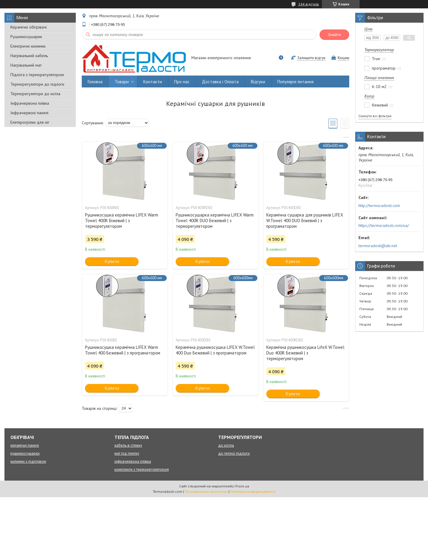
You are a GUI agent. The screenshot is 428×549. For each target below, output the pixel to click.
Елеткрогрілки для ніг (29, 122)
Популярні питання (295, 81)
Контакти (152, 81)
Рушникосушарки (26, 36)
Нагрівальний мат (26, 65)
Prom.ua (242, 486)
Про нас (182, 81)
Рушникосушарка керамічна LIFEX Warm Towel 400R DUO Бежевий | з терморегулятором (215, 220)
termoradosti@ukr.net (377, 245)
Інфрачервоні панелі (29, 112)
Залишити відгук (311, 57)
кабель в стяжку (128, 445)
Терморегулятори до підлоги (37, 84)
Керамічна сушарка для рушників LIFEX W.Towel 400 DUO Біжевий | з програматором (304, 220)
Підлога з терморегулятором (37, 74)
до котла (226, 445)
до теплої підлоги (234, 453)
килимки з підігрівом (28, 461)
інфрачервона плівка (132, 461)
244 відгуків (308, 4)
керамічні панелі (24, 445)
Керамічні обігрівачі (28, 27)
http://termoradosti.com (379, 205)
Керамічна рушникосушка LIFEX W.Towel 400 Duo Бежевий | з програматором (215, 350)
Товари (122, 81)
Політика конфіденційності (253, 491)
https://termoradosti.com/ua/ (383, 225)
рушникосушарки (25, 453)
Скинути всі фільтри (374, 116)
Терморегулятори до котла (35, 93)
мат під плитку (126, 453)
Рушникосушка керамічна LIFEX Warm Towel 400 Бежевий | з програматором (122, 350)
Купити (112, 261)
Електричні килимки (27, 46)
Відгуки (258, 81)
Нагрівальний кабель (29, 55)
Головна (95, 81)
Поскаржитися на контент (206, 491)
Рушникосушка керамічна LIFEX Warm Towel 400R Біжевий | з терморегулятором (121, 220)
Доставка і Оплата (220, 81)
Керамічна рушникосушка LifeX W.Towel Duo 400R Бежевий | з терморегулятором (305, 352)
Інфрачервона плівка (29, 103)
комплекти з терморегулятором (141, 469)
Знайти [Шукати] (334, 34)
